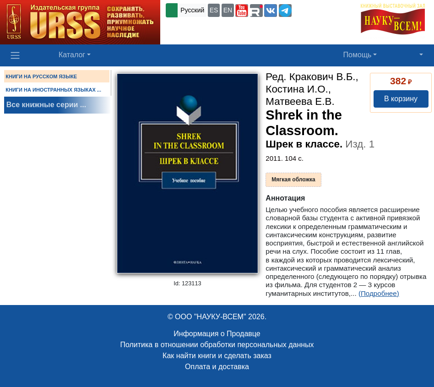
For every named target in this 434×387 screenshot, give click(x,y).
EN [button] (227, 10)
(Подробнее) (378, 293)
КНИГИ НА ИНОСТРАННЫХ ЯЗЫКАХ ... (53, 90)
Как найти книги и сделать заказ (217, 356)
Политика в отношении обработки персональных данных (217, 345)
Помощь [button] (357, 55)
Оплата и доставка (217, 367)
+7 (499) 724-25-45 (321, 9)
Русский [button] (192, 10)
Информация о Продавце (217, 334)
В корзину (401, 99)
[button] (241, 10)
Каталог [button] (72, 55)
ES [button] (214, 10)
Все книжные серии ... (46, 105)
